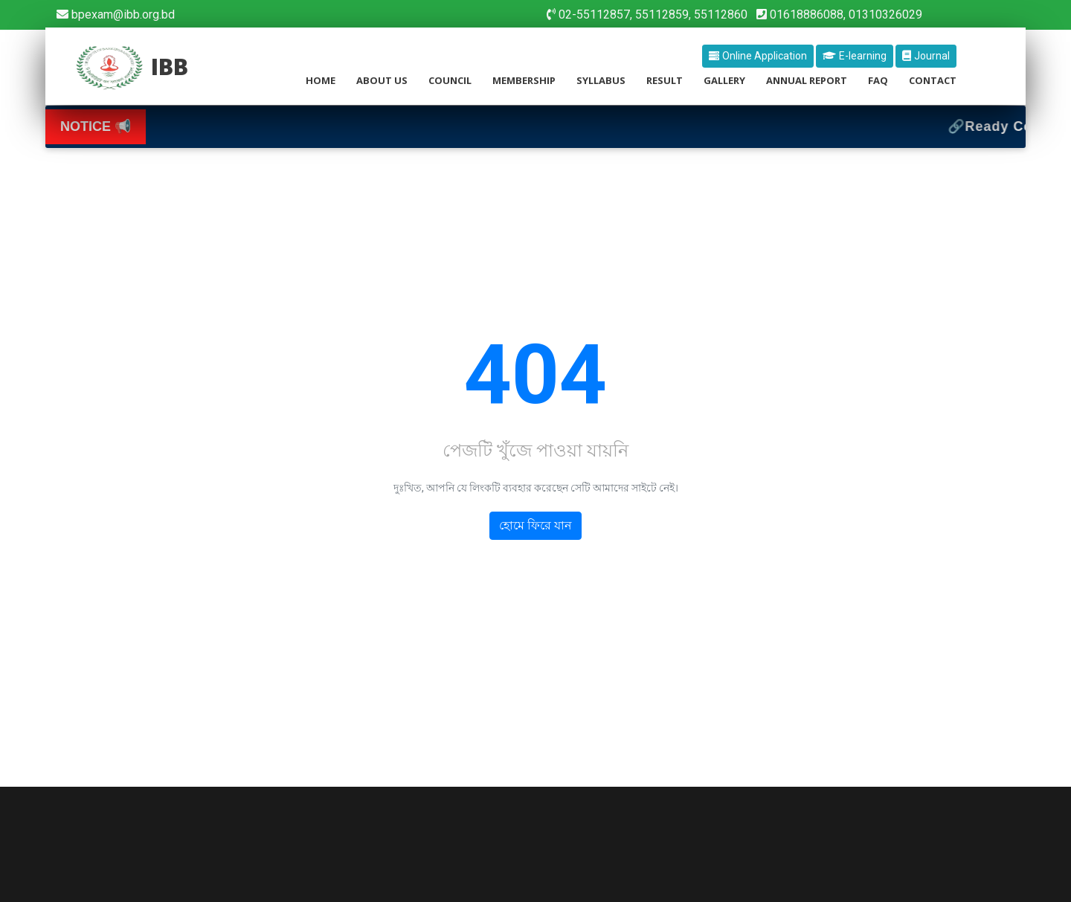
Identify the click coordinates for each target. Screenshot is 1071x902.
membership (524, 80)
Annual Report (806, 80)
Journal (926, 56)
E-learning (855, 56)
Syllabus (600, 80)
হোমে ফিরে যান (535, 526)
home (320, 80)
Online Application (758, 56)
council (450, 80)
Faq (878, 80)
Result (664, 80)
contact (932, 80)
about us (382, 80)
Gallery (724, 80)
